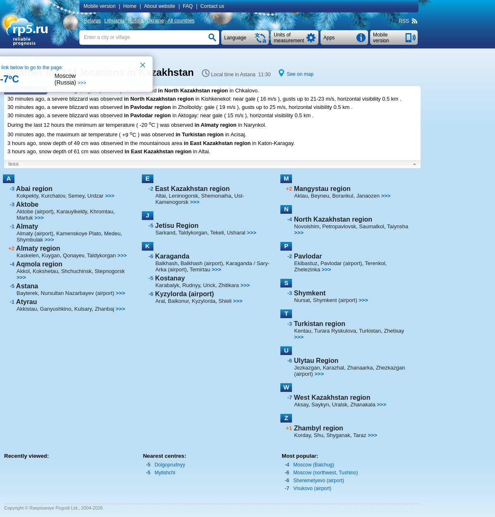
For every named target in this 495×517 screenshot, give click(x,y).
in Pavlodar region (147, 107)
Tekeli (217, 233)
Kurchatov (53, 196)
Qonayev (73, 255)
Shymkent (309, 293)
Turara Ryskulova (335, 331)
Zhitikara (228, 285)
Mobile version (99, 6)
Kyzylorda (203, 301)
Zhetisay (394, 331)
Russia (135, 21)
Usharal (236, 233)
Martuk (25, 218)
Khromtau (101, 211)
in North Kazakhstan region (193, 90)
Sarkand (165, 233)
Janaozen (368, 196)
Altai (160, 196)
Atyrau (26, 301)
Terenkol (375, 263)
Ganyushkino (55, 309)
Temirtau (200, 269)
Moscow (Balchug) (313, 465)
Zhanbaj (104, 309)
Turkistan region (319, 323)
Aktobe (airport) (35, 211)
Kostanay (170, 278)
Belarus (92, 21)
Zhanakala (362, 404)
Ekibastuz (305, 263)
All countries (180, 21)
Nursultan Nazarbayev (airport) (78, 293)
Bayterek (27, 293)
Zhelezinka (307, 269)
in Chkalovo (244, 90)
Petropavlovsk (339, 226)
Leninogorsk (183, 196)
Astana (27, 286)
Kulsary (83, 309)
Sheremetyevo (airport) (318, 480)
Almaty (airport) (35, 233)
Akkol (23, 271)
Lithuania (114, 21)
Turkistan (370, 331)
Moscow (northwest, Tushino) (325, 473)
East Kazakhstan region (192, 188)
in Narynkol (251, 125)
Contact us (212, 6)
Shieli (225, 301)
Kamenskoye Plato (78, 233)
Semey (76, 196)
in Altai (201, 151)
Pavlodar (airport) (341, 263)
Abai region (34, 188)
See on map (300, 74)
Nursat (302, 300)
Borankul (342, 196)
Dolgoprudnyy (170, 465)
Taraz (359, 435)
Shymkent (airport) (335, 300)
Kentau (302, 331)
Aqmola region (39, 264)
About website (159, 6)
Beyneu (320, 196)
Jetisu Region (176, 225)
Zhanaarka (360, 368)
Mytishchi (165, 473)
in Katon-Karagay (273, 143)
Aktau (301, 196)
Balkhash (166, 263)
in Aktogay (184, 115)
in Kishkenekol (212, 99)
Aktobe (27, 204)
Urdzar (95, 196)
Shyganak (338, 435)
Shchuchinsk (76, 271)
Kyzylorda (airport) (184, 293)
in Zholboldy (186, 107)
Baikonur (178, 301)
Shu (318, 435)
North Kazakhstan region (333, 219)
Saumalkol (371, 226)
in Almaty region (216, 125)
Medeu (112, 233)
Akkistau (27, 309)
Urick (209, 285)
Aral (160, 301)
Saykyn (320, 404)
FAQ (188, 6)
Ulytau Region (316, 360)
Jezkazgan (307, 368)
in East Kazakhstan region (217, 143)
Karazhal (333, 368)
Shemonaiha (216, 196)
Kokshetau (45, 271)
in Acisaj (235, 135)
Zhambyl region (318, 428)
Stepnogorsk (110, 271)
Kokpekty (27, 196)
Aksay (301, 404)
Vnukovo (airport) (312, 488)
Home (129, 6)
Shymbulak (30, 240)
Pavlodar (308, 256)
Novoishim (306, 226)
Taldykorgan (101, 255)
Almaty (27, 226)
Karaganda (172, 256)
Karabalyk (167, 285)
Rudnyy (191, 285)
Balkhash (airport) (201, 263)
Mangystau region (322, 188)
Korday (302, 435)
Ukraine (155, 21)
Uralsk (339, 404)
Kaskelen (27, 255)
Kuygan (51, 255)
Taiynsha (397, 226)
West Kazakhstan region (332, 397)
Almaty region (38, 248)
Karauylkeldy (72, 211)
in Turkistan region (200, 135)
